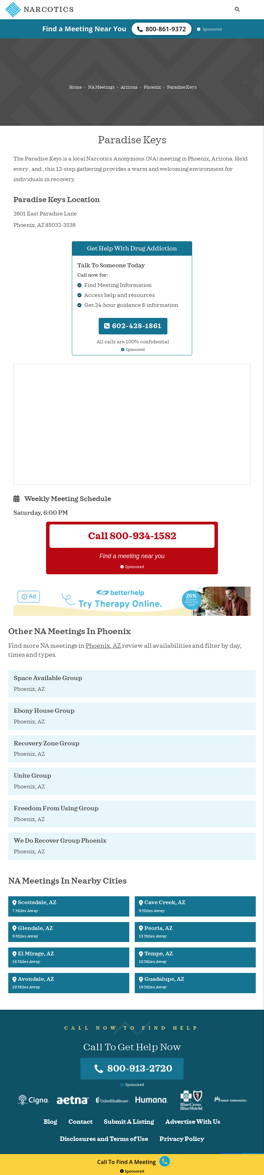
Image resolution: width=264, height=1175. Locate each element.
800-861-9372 (161, 29)
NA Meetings (101, 87)
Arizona (129, 87)
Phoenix (152, 87)
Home (75, 87)
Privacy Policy (182, 1139)
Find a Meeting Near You (84, 28)
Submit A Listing (129, 1122)
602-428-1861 (133, 326)
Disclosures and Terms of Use (104, 1139)
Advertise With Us (192, 1122)
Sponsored (132, 1171)
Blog (50, 1122)
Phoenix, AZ (103, 646)
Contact (80, 1122)
